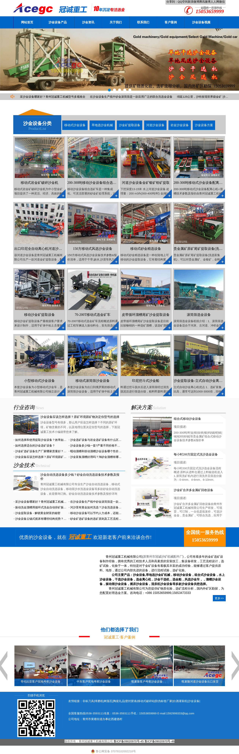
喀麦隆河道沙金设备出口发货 (200, 681)
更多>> (219, 598)
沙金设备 (193, 701)
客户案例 (171, 22)
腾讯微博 (205, 1)
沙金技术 (24, 465)
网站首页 (27, 22)
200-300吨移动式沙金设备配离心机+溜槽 (204, 183)
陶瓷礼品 (119, 701)
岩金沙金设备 (180, 125)
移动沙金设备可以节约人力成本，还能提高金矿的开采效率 (107, 513)
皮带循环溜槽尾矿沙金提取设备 (146, 315)
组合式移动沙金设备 (187, 418)
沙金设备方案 (204, 125)
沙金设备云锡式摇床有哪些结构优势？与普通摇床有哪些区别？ (55, 518)
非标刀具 (88, 701)
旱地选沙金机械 (102, 125)
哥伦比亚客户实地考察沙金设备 (41, 681)
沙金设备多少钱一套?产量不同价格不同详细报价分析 (103, 445)
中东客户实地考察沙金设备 (94, 681)
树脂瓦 (108, 701)
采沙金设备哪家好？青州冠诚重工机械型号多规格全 (52, 96)
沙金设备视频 (201, 22)
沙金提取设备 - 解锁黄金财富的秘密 (37, 513)
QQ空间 (183, 1)
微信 (222, 1)
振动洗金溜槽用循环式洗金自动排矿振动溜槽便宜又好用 (50, 507)
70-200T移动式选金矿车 (92, 315)
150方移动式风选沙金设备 (92, 249)
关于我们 (116, 22)
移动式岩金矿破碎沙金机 (39, 183)
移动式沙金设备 (75, 125)
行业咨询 (24, 407)
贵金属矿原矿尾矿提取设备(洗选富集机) (204, 249)
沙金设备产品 (58, 22)
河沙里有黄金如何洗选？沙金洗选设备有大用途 (100, 507)
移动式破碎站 (146, 701)
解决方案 (141, 407)
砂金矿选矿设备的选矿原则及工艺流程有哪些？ (100, 518)
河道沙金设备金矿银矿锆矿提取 (146, 183)
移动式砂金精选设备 (145, 249)
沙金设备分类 (37, 123)
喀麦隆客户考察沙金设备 (147, 681)
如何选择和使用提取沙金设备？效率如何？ (42, 439)
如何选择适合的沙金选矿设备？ (35, 445)
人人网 (215, 1)
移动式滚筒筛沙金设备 (92, 381)
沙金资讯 (88, 22)
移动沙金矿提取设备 (39, 315)
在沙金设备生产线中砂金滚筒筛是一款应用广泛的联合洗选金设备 (131, 96)
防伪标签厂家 (163, 701)
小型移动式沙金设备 (39, 381)
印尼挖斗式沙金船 (145, 381)
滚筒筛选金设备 (199, 315)
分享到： (172, 1)
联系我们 (143, 22)
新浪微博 (193, 1)
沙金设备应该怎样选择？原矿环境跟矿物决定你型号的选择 (79, 416)
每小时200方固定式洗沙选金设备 (196, 454)
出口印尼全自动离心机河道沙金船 (39, 249)
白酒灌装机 (180, 701)
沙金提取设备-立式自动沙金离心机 (200, 381)
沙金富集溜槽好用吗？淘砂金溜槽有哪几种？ (98, 456)
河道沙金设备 (155, 125)
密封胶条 (131, 701)
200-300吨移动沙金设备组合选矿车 (93, 183)
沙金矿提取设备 (129, 125)
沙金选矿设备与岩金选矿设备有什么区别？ (97, 439)
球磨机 (99, 701)
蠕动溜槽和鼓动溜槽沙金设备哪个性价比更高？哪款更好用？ (108, 451)
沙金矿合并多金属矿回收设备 (193, 490)
